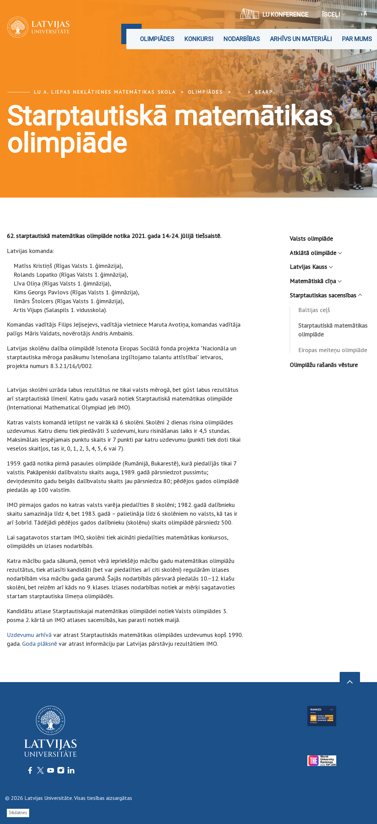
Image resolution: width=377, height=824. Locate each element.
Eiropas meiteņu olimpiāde (332, 350)
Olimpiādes (157, 38)
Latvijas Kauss (311, 267)
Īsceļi (333, 14)
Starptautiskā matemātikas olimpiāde (332, 330)
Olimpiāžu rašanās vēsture (324, 365)
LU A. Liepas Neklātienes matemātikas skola (105, 92)
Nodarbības (241, 38)
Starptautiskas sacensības (325, 295)
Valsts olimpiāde (311, 238)
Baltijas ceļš (314, 310)
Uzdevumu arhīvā (29, 635)
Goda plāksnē (39, 643)
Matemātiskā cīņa (315, 281)
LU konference (274, 13)
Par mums (357, 38)
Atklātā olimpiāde (315, 253)
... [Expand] (239, 92)
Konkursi (198, 38)
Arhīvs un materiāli (301, 38)
